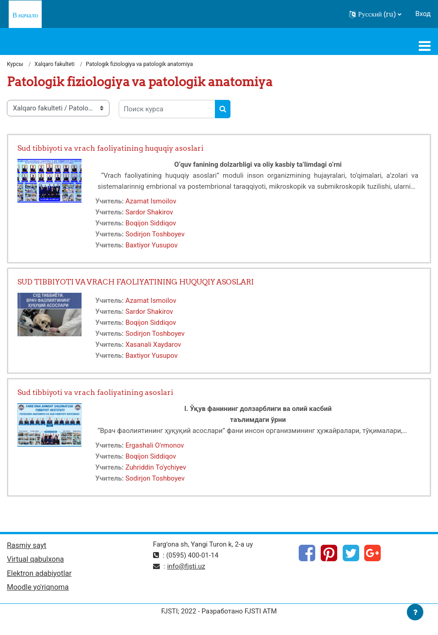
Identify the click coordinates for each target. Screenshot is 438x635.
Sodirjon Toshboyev (155, 234)
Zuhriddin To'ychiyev (156, 467)
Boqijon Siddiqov (151, 223)
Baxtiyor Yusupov (152, 245)
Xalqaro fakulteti (54, 64)
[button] (375, 14)
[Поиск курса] (167, 109)
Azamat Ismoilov (151, 201)
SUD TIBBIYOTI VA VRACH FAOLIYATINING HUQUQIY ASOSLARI (135, 281)
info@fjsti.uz (186, 566)
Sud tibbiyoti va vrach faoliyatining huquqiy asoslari (110, 148)
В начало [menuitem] (25, 15)
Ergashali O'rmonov (155, 445)
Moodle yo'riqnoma (38, 587)
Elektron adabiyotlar (39, 573)
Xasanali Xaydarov (153, 344)
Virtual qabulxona (35, 559)
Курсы (15, 64)
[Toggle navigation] (424, 46)
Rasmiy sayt (26, 545)
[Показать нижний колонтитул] (415, 612)
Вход (423, 14)
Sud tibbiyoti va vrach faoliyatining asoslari (95, 392)
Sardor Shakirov (149, 212)
